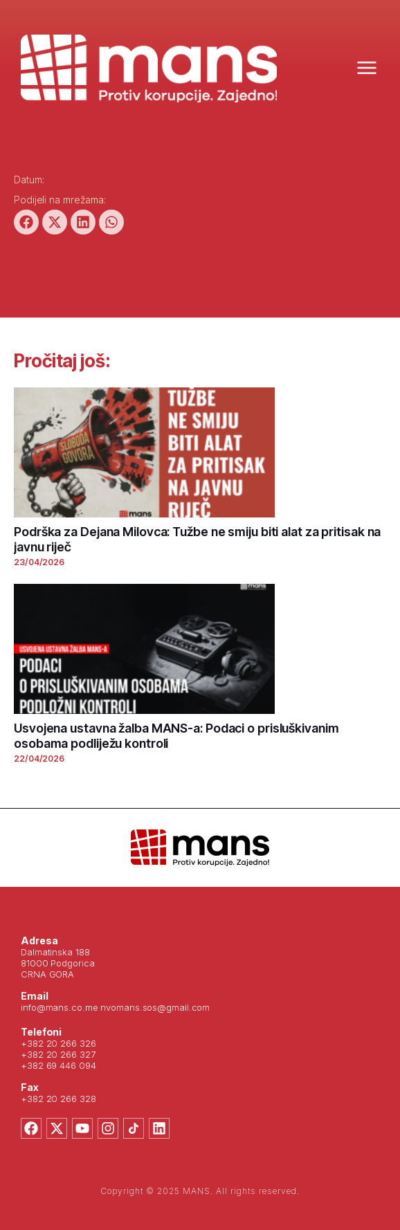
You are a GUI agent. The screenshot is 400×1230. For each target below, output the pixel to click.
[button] (26, 222)
